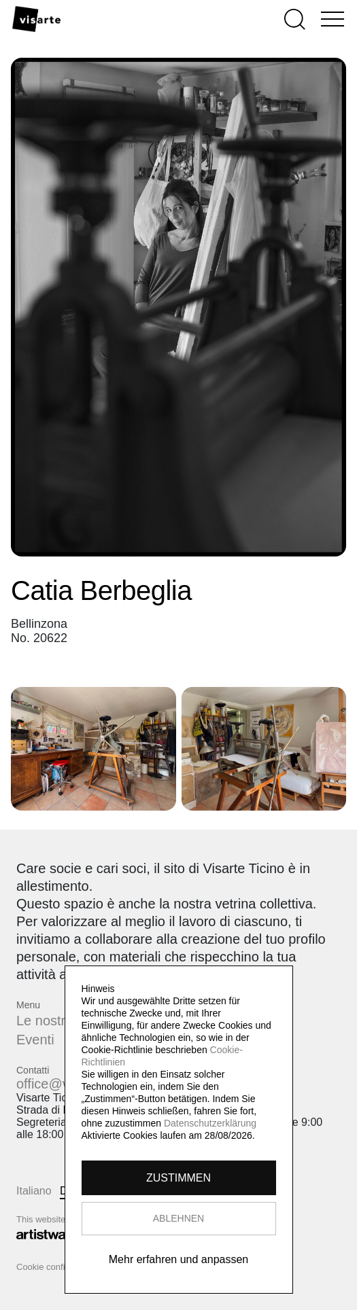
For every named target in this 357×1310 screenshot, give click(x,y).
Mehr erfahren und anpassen (178, 1259)
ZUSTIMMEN (178, 1178)
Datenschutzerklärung (210, 1123)
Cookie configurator (54, 1267)
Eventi (35, 1039)
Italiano (34, 1191)
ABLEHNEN (178, 1218)
